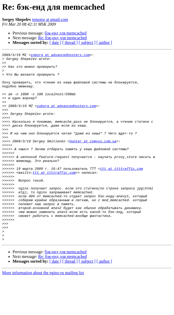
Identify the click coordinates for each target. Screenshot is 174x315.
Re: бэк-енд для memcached (62, 38)
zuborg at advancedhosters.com (60, 55)
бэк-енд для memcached (66, 33)
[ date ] (55, 42)
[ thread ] (70, 42)
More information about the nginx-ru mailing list (43, 310)
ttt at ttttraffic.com (121, 192)
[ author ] (104, 42)
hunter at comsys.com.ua (92, 159)
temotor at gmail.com (50, 19)
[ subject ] (87, 42)
